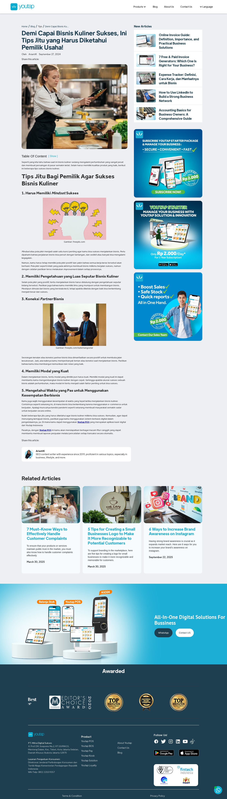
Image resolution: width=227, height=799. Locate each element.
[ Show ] (53, 156)
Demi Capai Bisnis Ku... (57, 26)
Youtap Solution (89, 760)
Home (25, 26)
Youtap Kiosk (88, 755)
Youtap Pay (87, 750)
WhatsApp (163, 632)
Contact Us (123, 747)
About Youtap (124, 743)
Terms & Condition (72, 795)
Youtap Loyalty (89, 765)
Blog (32, 26)
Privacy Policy (157, 795)
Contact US (185, 632)
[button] (140, 7)
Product (86, 736)
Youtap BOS (87, 746)
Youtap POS (87, 741)
